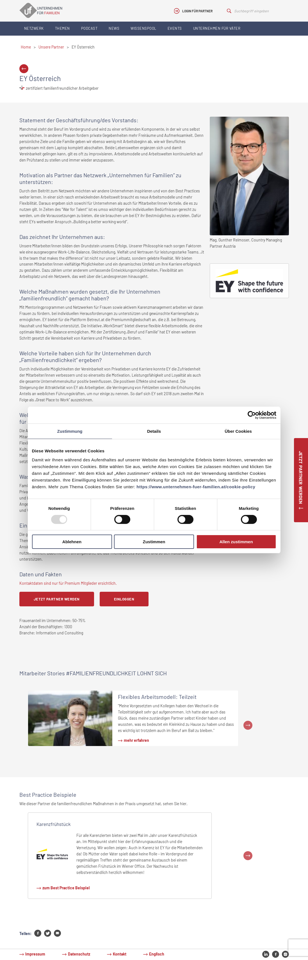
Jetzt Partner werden (57, 599)
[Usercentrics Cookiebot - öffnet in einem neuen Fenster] (251, 415)
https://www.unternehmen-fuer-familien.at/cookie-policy (195, 486)
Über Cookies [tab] (238, 431)
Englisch (156, 954)
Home (26, 47)
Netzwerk (34, 28)
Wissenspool (143, 28)
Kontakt (119, 954)
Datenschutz (79, 954)
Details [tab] (154, 431)
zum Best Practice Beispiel (66, 887)
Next (247, 725)
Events (175, 28)
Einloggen (124, 599)
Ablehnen (71, 541)
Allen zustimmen (236, 541)
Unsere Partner (51, 47)
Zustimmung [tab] (70, 431)
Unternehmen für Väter (217, 28)
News (114, 28)
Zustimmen (154, 541)
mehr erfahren (136, 740)
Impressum (35, 954)
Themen (62, 28)
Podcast (89, 28)
